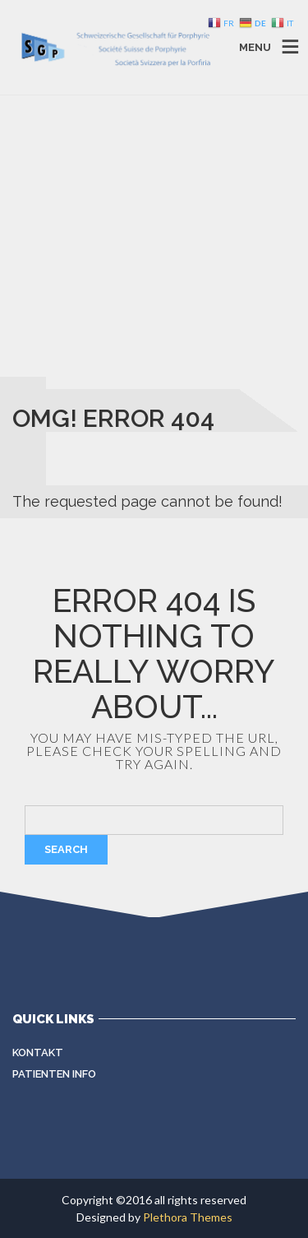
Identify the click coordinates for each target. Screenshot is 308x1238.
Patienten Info (54, 1074)
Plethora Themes (187, 1217)
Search (66, 849)
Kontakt (37, 1052)
